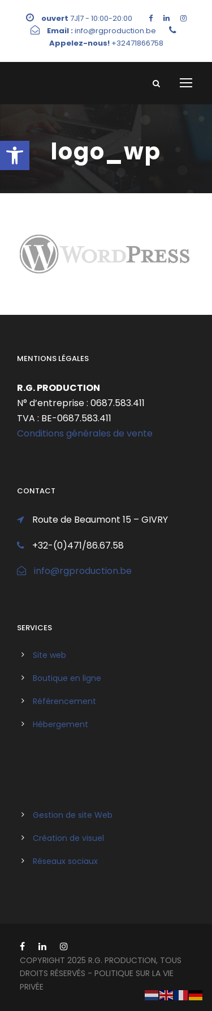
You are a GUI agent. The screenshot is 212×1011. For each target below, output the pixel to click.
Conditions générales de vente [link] (85, 433)
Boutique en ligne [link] (67, 678)
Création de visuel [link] (68, 838)
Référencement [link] (64, 701)
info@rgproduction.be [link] (83, 570)
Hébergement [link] (60, 724)
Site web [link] (49, 655)
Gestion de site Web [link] (73, 815)
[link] (14, 155)
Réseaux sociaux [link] (65, 861)
